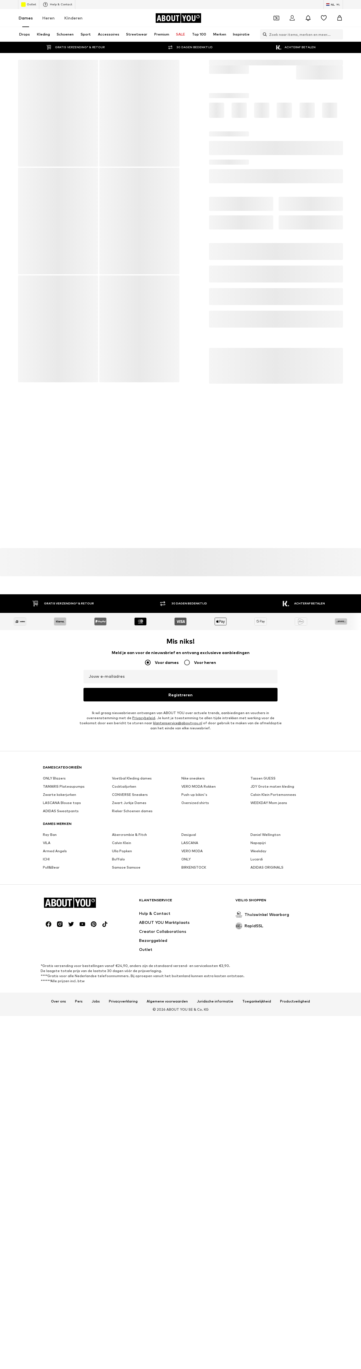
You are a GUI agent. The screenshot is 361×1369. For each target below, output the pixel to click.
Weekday (258, 851)
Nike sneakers (193, 778)
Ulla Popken (122, 851)
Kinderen (73, 18)
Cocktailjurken (124, 786)
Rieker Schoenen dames (132, 811)
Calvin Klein (121, 843)
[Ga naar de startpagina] (178, 18)
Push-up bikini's (194, 794)
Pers (79, 1001)
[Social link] (48, 924)
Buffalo (118, 859)
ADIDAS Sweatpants (61, 811)
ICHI (46, 859)
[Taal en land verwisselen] (333, 4)
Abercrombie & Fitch (129, 835)
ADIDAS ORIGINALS (266, 867)
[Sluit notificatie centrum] (308, 18)
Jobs (96, 1001)
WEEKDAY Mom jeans (268, 803)
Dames (26, 18)
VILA (46, 843)
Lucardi (256, 859)
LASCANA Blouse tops (62, 803)
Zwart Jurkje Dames (129, 803)
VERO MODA (192, 851)
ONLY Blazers (54, 778)
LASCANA (189, 843)
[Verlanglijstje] (323, 18)
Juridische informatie (215, 1001)
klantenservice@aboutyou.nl (177, 723)
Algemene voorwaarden (167, 1001)
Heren (48, 18)
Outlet (28, 4)
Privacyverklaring (123, 1001)
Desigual (188, 835)
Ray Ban (50, 835)
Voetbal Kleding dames (132, 778)
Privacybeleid (143, 718)
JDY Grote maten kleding (272, 786)
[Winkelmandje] (339, 18)
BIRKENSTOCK (193, 867)
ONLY (186, 859)
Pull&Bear (51, 867)
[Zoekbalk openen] (263, 34)
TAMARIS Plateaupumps (64, 786)
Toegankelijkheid (256, 1001)
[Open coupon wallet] (276, 18)
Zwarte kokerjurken (59, 794)
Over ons (58, 1001)
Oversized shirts (195, 803)
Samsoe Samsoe (126, 867)
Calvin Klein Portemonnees (273, 794)
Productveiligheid (295, 1001)
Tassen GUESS (263, 778)
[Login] (292, 18)
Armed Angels (55, 851)
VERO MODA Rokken (198, 786)
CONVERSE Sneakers (130, 794)
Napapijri (258, 843)
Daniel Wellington (265, 835)
